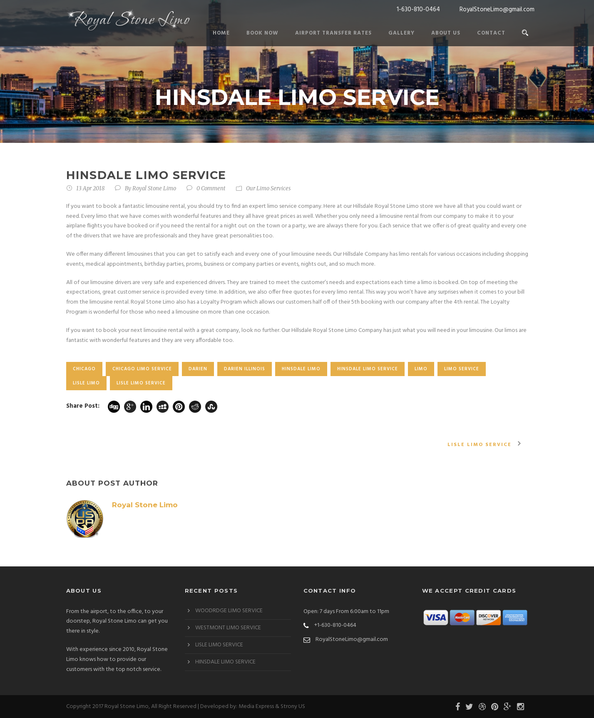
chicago (84, 369)
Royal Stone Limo (154, 188)
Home (221, 33)
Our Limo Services (268, 188)
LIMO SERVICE (461, 369)
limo (421, 369)
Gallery (401, 33)
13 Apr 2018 (90, 188)
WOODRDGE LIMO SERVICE (229, 611)
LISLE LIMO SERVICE (141, 383)
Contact (491, 33)
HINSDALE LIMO (301, 369)
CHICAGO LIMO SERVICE (142, 369)
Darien (198, 369)
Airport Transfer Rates (333, 33)
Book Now (262, 33)
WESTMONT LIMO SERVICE (228, 628)
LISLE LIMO (86, 383)
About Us (445, 33)
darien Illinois (244, 369)
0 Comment (211, 188)
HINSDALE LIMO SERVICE (367, 369)
